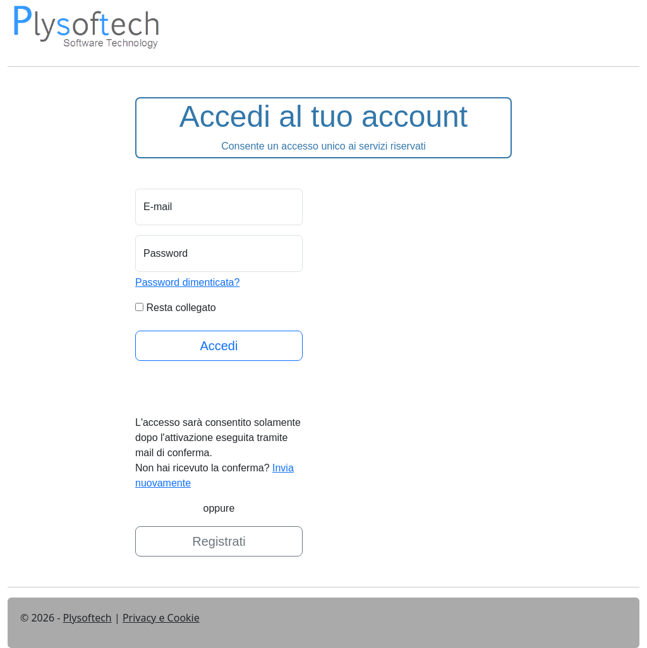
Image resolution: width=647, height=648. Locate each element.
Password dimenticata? (187, 282)
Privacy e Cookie (161, 618)
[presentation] (231, 390)
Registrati (218, 541)
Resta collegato (180, 307)
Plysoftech (87, 618)
